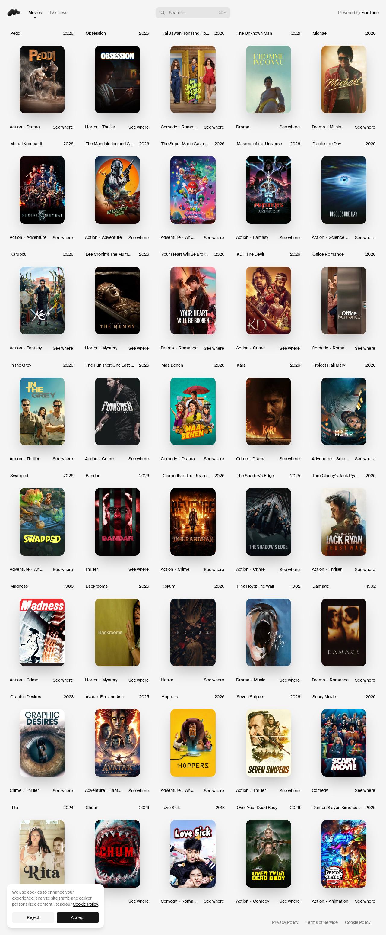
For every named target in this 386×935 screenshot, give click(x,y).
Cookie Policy (358, 922)
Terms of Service (322, 922)
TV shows (58, 12)
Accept (78, 917)
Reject (33, 917)
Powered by (358, 12)
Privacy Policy (285, 922)
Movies (35, 12)
